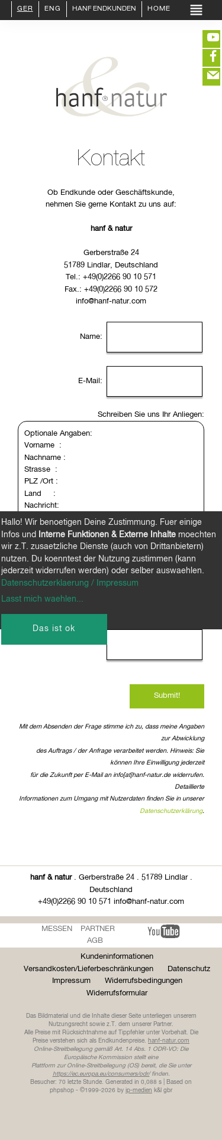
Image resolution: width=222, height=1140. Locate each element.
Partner (98, 929)
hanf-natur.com (168, 1041)
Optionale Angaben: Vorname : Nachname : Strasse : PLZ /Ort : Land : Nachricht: (111, 488)
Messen (56, 929)
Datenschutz (189, 969)
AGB (95, 941)
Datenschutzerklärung (171, 811)
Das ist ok (54, 629)
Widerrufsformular (116, 993)
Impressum (71, 981)
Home (158, 9)
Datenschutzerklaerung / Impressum (70, 583)
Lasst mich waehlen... (42, 599)
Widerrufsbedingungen (143, 981)
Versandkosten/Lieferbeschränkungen (88, 969)
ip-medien (139, 1090)
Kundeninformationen (117, 957)
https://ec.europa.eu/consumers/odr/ (101, 1074)
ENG (52, 9)
